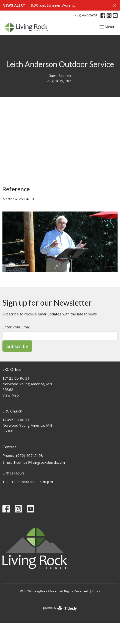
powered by (60, 608)
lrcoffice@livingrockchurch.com (39, 462)
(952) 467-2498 (85, 15)
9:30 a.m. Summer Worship (53, 5)
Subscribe (17, 346)
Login (96, 591)
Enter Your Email (16, 326)
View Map (10, 395)
